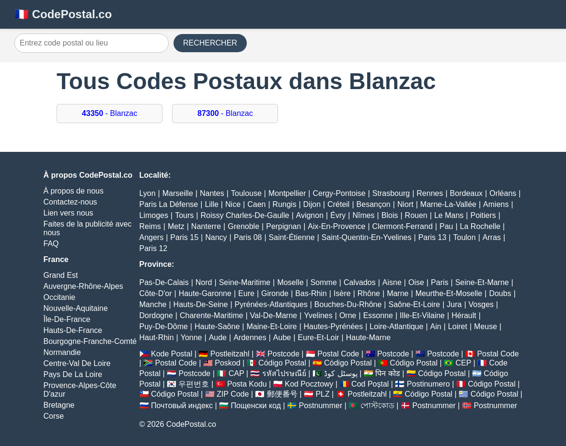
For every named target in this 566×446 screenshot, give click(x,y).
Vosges (481, 304)
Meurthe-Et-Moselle (449, 293)
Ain (435, 326)
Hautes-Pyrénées (333, 326)
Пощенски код (256, 405)
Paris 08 (248, 237)
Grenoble (243, 226)
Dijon (312, 204)
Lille (211, 204)
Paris (439, 282)
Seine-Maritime (245, 282)
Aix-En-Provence (336, 226)
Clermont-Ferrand (402, 226)
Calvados (360, 282)
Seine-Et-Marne (482, 282)
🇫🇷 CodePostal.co (63, 14)
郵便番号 (282, 394)
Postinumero (428, 384)
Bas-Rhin (311, 293)
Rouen (416, 215)
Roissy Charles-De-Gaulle (244, 215)
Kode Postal (171, 354)
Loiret (457, 326)
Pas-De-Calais (164, 282)
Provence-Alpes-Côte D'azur (80, 389)
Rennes (429, 193)
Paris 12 (153, 248)
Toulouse (246, 193)
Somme (324, 282)
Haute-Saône (217, 326)
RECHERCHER (210, 43)
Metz (176, 226)
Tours (184, 215)
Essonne (378, 315)
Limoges (153, 215)
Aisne (392, 282)
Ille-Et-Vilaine (422, 315)
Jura (454, 304)
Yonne (191, 337)
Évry (338, 215)
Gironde (275, 293)
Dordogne (156, 315)
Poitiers (483, 215)
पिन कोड (387, 373)
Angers (151, 237)
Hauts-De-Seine (200, 304)
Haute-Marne (368, 337)
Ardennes (249, 337)
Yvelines (318, 315)
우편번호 (193, 384)
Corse (54, 416)
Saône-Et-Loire (414, 304)
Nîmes (363, 215)
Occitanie (60, 297)
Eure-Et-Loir (318, 337)
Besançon (374, 204)
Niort (405, 204)
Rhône (369, 293)
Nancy (216, 237)
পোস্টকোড (377, 405)
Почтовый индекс (182, 405)
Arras (492, 237)
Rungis (285, 204)
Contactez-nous (70, 202)
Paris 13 (432, 237)
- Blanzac (110, 113)
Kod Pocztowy (309, 384)
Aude (218, 337)
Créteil (338, 204)
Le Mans (448, 215)
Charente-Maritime (211, 315)
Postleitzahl (230, 354)
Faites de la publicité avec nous (88, 228)
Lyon (147, 193)
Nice (233, 204)
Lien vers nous (68, 213)
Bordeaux (466, 193)
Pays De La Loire (73, 374)
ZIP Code (233, 394)
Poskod (227, 363)
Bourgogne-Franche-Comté (90, 341)
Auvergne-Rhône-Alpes (83, 286)
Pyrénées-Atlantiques (271, 304)
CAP (236, 373)
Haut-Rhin (156, 337)
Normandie (62, 352)
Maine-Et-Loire (271, 326)
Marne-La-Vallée (448, 204)
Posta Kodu (247, 384)
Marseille (177, 193)
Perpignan (283, 226)
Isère (342, 293)
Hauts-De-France (73, 330)
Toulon (464, 237)
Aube (282, 337)
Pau (446, 226)
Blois (389, 215)
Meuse (485, 326)
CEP (463, 363)
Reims (150, 226)
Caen (256, 204)
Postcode (283, 354)
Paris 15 (184, 237)
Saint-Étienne (292, 237)
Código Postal (282, 363)
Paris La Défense (168, 204)
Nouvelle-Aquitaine (76, 308)
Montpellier (287, 193)
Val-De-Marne (273, 315)
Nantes (212, 193)
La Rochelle (480, 226)
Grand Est (61, 275)
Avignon (310, 215)
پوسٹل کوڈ (340, 373)
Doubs (500, 293)
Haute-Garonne (205, 293)
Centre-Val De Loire (77, 363)
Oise (416, 282)
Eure (246, 293)
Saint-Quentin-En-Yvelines (367, 237)
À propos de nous (74, 191)
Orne (348, 315)
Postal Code (338, 354)
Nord (204, 282)
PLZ (322, 394)
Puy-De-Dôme (163, 326)
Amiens (495, 204)
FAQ (51, 244)
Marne (397, 293)
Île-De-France (67, 319)
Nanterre (206, 226)
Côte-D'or (155, 293)
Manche (153, 304)
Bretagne (59, 405)
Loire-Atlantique (396, 326)
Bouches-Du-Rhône (348, 304)
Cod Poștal (370, 384)
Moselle (290, 282)
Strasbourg (391, 193)
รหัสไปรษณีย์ (284, 373)
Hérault (463, 315)
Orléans (502, 193)
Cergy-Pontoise (338, 193)
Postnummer (321, 405)
